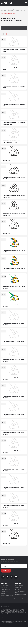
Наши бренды (4, 587)
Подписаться (6, 570)
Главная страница (6, 9)
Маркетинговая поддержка (7, 595)
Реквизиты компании (5, 589)
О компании (4, 583)
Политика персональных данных (20, 595)
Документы (18, 583)
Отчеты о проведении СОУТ (20, 592)
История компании (5, 585)
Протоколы (17, 589)
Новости (10, 598)
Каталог (3, 598)
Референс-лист (4, 591)
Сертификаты (18, 587)
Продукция (14, 9)
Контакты (24, 598)
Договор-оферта (19, 585)
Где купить (17, 598)
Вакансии (3, 593)
